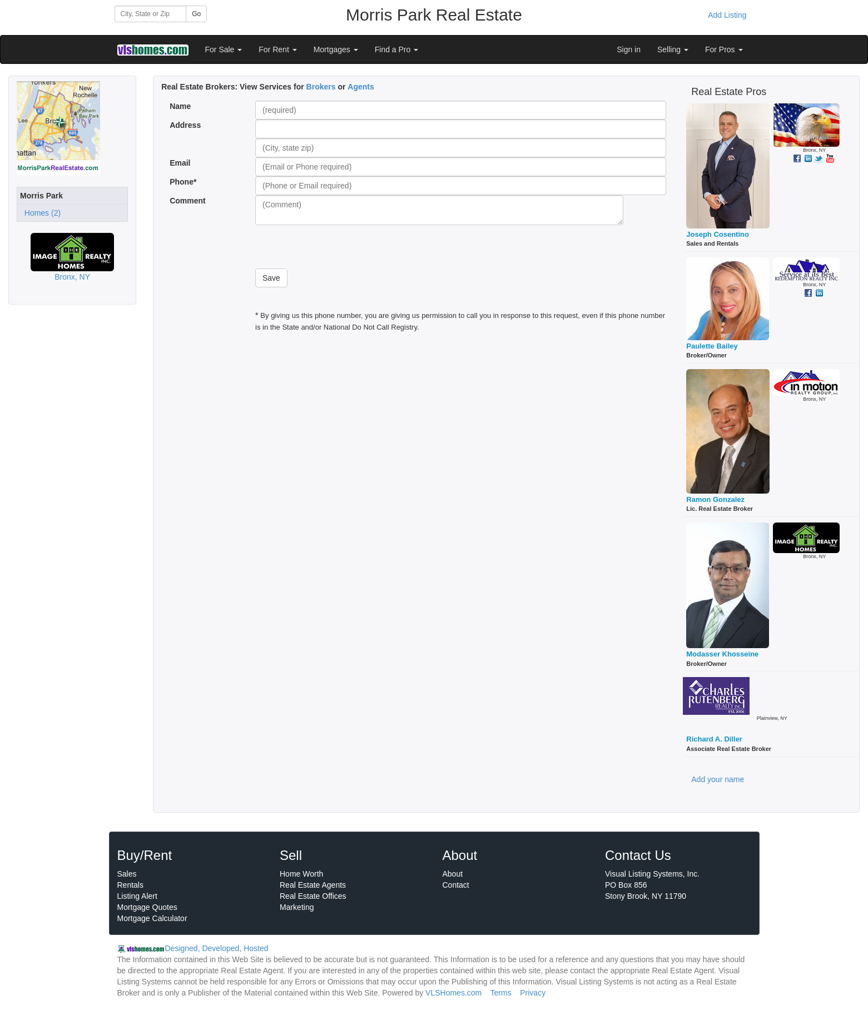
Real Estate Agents (313, 884)
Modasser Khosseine (722, 654)
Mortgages (336, 49)
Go (196, 14)
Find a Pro (396, 49)
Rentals (130, 884)
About (453, 873)
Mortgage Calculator (152, 918)
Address (185, 125)
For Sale (223, 49)
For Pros (724, 49)
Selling (672, 49)
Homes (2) (40, 212)
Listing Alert (137, 896)
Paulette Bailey (712, 346)
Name (180, 106)
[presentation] (339, 246)
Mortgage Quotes (147, 907)
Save (271, 277)
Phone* (183, 181)
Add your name (717, 779)
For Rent (277, 49)
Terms (501, 992)
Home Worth (301, 873)
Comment (188, 200)
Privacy (532, 992)
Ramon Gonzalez (715, 499)
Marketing (297, 907)
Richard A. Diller (714, 739)
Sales (127, 873)
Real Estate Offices (313, 896)
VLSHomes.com (453, 992)
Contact (456, 884)
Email (180, 162)
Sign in (629, 49)
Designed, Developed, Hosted (217, 948)
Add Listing (727, 15)
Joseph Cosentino (717, 234)
